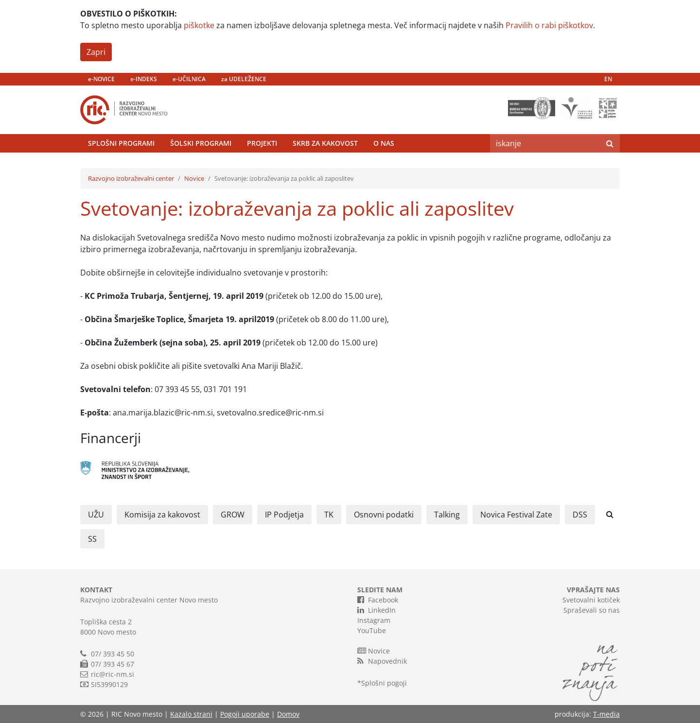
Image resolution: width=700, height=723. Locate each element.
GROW (233, 514)
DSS (580, 514)
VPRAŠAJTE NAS (593, 589)
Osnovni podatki (384, 514)
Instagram (373, 620)
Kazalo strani (191, 714)
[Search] (545, 143)
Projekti (262, 143)
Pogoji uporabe (244, 714)
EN (608, 79)
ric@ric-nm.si (112, 674)
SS (92, 539)
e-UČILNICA (189, 79)
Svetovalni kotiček (591, 599)
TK (328, 514)
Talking (447, 514)
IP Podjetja (284, 514)
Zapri (96, 52)
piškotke (199, 25)
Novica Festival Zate (516, 514)
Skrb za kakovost (325, 143)
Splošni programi (121, 143)
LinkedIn (376, 610)
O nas (383, 143)
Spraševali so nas (591, 610)
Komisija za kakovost (162, 514)
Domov (288, 714)
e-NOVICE (101, 79)
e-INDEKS (143, 79)
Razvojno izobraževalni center (131, 178)
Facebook (377, 599)
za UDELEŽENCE (243, 79)
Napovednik (382, 661)
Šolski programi (200, 143)
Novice (194, 178)
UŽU (96, 514)
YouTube (371, 630)
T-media (606, 714)
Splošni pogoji (384, 683)
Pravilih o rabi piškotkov (549, 25)
